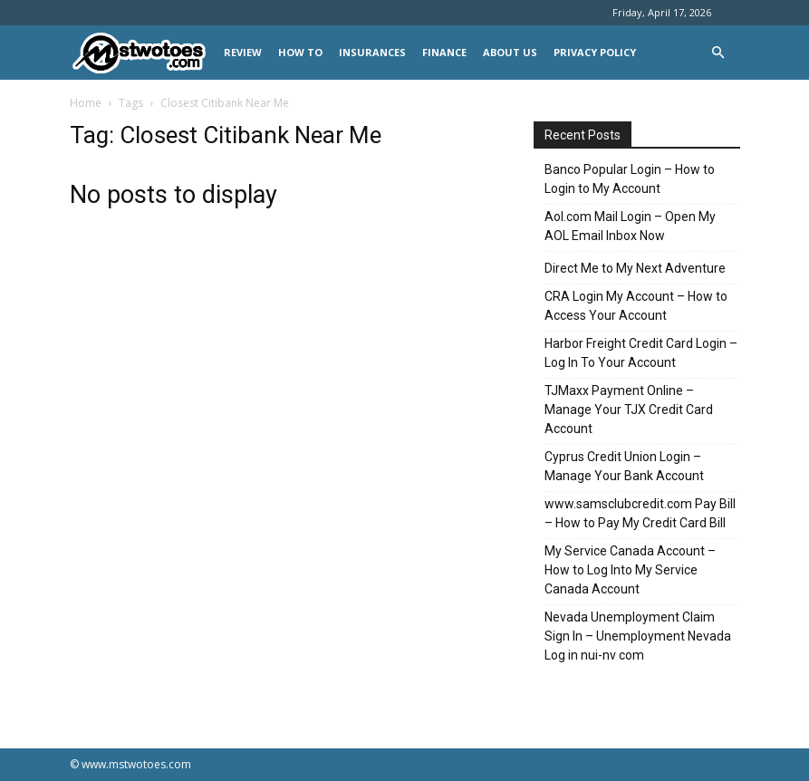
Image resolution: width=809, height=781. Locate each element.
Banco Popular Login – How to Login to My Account (629, 179)
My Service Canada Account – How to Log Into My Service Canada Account (630, 570)
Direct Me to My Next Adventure (635, 268)
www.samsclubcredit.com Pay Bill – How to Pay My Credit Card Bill (640, 513)
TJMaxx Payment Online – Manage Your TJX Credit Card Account (628, 409)
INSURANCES (372, 52)
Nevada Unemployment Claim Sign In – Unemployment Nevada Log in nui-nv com (637, 636)
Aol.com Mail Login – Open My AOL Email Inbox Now (630, 226)
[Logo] (143, 53)
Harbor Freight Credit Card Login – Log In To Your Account (640, 353)
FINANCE (444, 52)
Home (85, 103)
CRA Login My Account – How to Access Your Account (635, 306)
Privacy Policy (595, 52)
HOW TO (300, 52)
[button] (718, 53)
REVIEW (243, 52)
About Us (510, 52)
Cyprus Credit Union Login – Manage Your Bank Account (624, 466)
